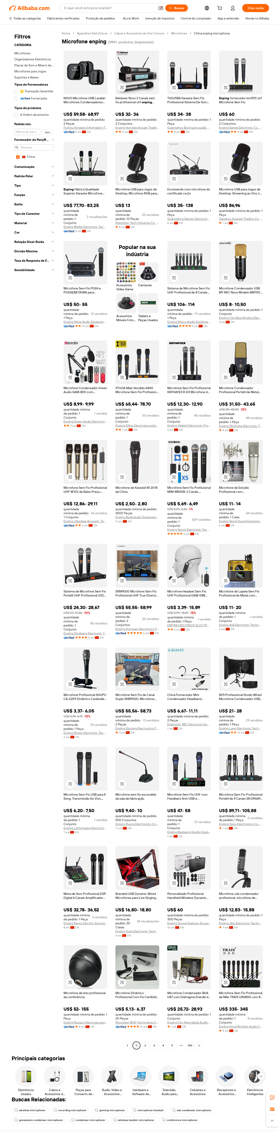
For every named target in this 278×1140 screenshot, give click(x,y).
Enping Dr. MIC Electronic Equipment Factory (189, 724)
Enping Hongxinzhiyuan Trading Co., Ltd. (137, 127)
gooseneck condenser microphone (39, 1120)
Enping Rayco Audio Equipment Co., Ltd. (189, 322)
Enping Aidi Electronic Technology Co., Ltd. (241, 625)
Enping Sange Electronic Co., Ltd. (241, 127)
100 (190, 1045)
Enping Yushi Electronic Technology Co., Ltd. (137, 931)
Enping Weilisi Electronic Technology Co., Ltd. (85, 227)
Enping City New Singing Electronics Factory (241, 318)
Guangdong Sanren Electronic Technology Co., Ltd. (189, 219)
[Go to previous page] (127, 1045)
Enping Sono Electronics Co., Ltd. (241, 824)
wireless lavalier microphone (133, 1120)
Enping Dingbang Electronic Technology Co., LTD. (85, 633)
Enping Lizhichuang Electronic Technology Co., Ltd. (85, 828)
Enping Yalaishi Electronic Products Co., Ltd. (189, 425)
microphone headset (148, 1110)
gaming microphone (110, 1110)
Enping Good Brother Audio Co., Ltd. (241, 1026)
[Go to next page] (199, 1045)
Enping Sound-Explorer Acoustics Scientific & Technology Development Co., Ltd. (189, 923)
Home (66, 33)
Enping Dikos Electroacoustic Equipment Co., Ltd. (137, 425)
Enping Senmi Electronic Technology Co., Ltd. (189, 529)
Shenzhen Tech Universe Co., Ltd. (137, 223)
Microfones (179, 33)
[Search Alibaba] (109, 8)
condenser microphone (88, 1120)
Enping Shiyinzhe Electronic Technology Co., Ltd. (241, 426)
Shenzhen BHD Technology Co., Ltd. (137, 1022)
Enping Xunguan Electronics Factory (137, 629)
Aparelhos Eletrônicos (92, 33)
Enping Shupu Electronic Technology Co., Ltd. (85, 733)
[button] (160, 8)
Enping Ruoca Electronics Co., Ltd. (137, 824)
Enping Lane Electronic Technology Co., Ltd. (241, 728)
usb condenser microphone (191, 1110)
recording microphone (70, 1110)
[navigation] (34, 540)
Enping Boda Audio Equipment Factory (137, 517)
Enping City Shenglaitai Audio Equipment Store (189, 1022)
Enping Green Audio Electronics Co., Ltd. (85, 421)
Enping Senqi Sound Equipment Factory (241, 521)
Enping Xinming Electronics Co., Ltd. (137, 728)
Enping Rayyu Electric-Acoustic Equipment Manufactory (85, 923)
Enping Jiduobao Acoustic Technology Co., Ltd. (85, 521)
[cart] (220, 9)
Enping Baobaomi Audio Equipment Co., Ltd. (189, 832)
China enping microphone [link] (212, 33)
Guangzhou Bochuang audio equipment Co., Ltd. (189, 127)
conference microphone (179, 1120)
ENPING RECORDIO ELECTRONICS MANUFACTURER (189, 625)
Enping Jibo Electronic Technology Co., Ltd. (241, 923)
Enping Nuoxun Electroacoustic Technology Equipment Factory (85, 1022)
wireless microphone (30, 1110)
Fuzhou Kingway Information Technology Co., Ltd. (85, 127)
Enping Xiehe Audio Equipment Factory (85, 322)
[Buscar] (176, 8)
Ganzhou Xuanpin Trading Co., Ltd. (241, 219)
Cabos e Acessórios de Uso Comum (139, 33)
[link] (272, 1097)
